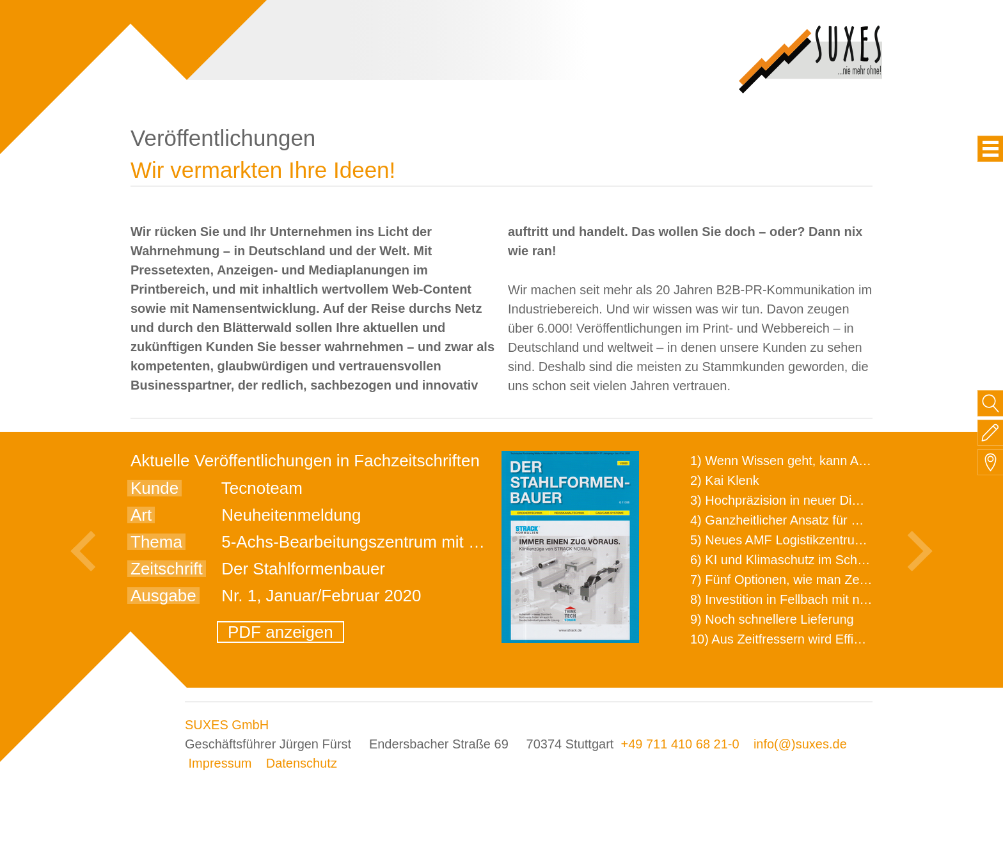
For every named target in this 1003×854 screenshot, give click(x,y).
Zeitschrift (166, 568)
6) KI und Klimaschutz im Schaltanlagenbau (814, 560)
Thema (156, 542)
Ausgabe (163, 595)
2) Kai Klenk (724, 480)
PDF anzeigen (280, 632)
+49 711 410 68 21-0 (679, 744)
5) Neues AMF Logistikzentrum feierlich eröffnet (825, 540)
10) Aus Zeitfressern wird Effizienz (786, 639)
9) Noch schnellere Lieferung (772, 619)
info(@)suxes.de (800, 744)
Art (141, 515)
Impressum (220, 763)
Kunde (154, 488)
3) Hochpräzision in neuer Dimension (795, 500)
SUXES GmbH (227, 725)
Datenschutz (301, 763)
